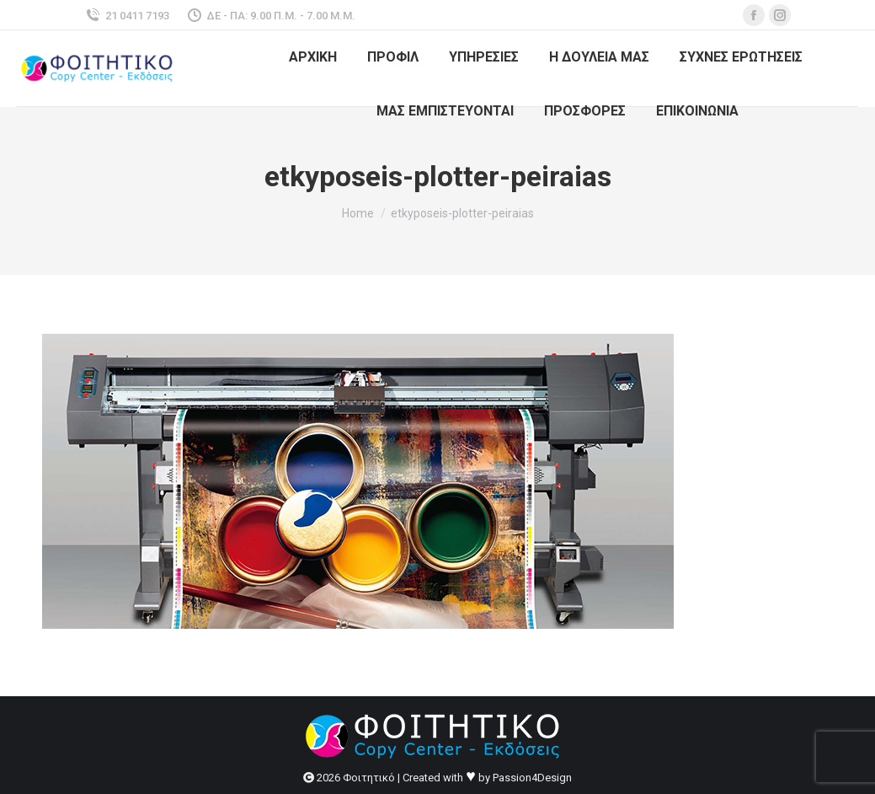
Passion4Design (532, 777)
